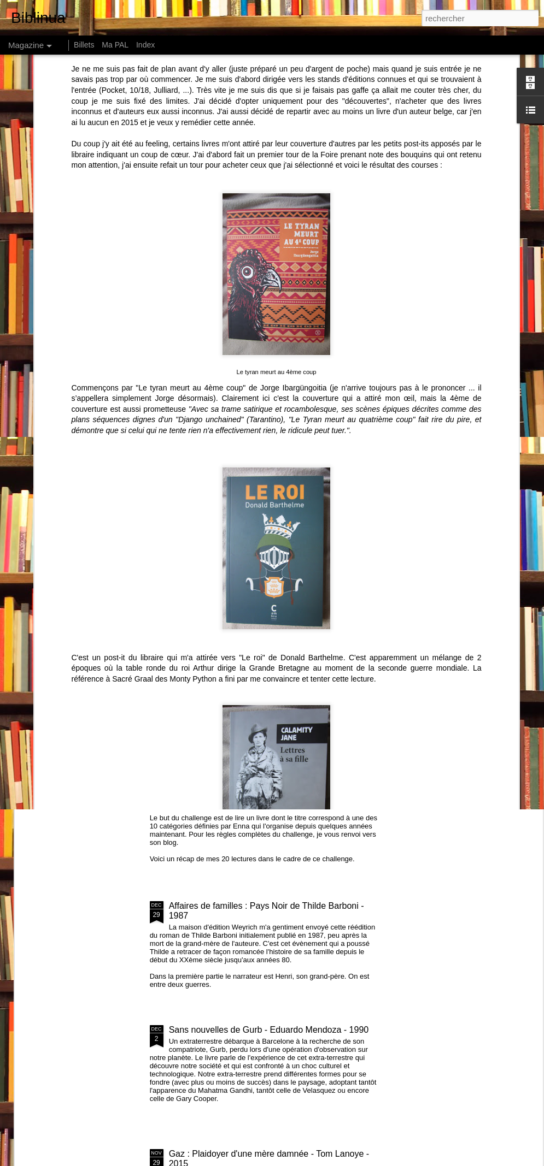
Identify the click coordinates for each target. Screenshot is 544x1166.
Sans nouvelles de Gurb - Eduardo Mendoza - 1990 (269, 1029)
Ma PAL (115, 44)
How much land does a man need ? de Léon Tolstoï (349, 507)
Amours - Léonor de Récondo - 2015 (117, 590)
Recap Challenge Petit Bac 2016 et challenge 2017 (268, 781)
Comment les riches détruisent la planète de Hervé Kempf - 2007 (85, 512)
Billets (84, 44)
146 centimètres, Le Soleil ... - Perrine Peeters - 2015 (472, 507)
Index (145, 44)
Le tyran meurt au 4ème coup (276, 219)
